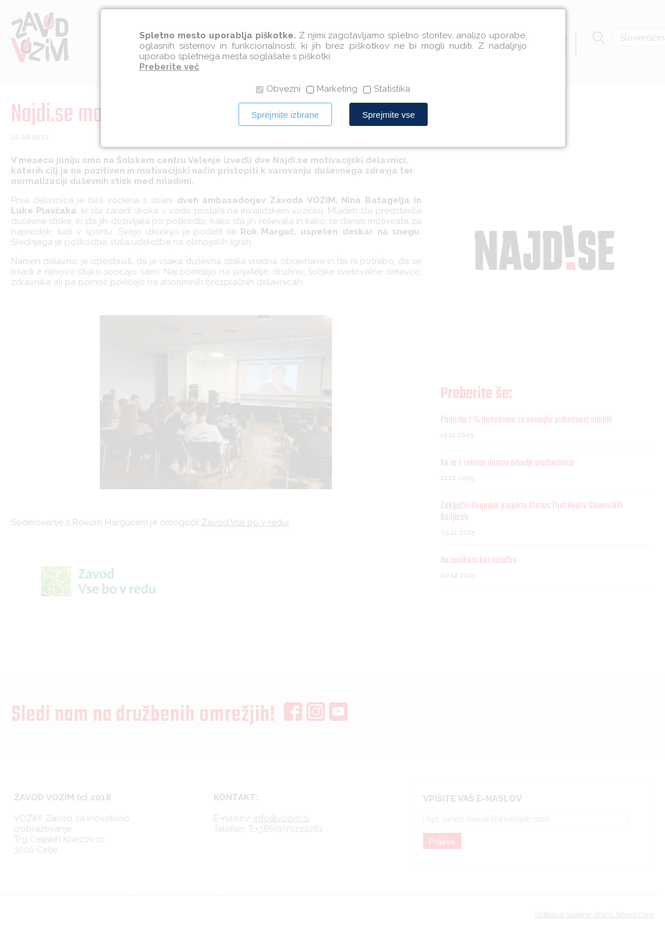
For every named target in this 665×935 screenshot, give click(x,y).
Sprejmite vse (388, 115)
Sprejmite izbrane (285, 115)
